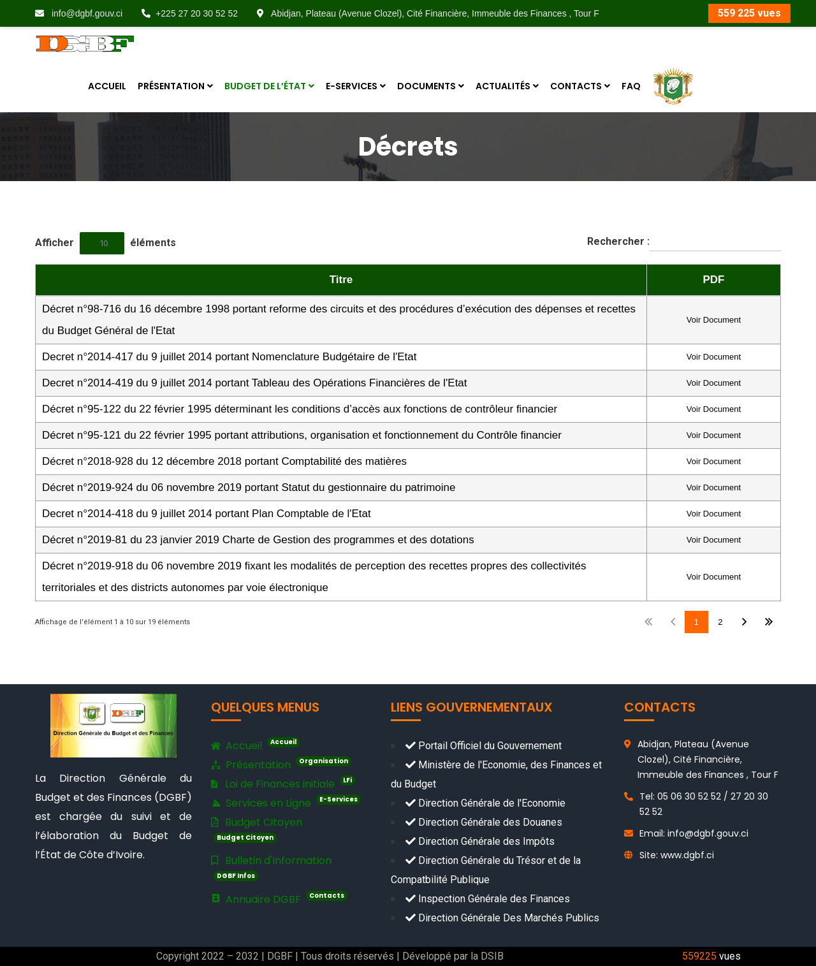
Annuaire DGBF (279, 899)
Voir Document (714, 320)
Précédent (672, 622)
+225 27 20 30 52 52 (190, 13)
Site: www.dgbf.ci (676, 855)
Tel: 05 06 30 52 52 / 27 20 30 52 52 (703, 804)
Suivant (744, 622)
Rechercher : (684, 241)
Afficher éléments (105, 243)
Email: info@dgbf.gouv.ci (693, 833)
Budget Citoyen (256, 829)
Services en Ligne (286, 802)
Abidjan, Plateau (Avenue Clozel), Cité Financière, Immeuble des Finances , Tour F (428, 13)
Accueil (255, 746)
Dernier (768, 622)
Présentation (281, 765)
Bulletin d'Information (271, 867)
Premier (648, 622)
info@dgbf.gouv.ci (78, 13)
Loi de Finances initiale (283, 783)
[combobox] (102, 243)
